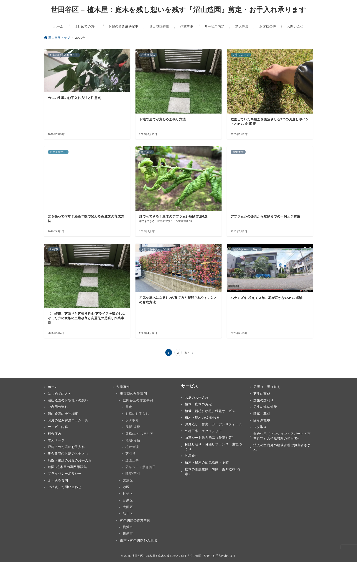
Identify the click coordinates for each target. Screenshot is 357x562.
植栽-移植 (132, 440)
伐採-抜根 (132, 427)
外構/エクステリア (139, 433)
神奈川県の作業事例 (135, 520)
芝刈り (130, 453)
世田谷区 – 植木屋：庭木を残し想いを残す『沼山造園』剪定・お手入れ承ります (178, 9)
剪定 (128, 407)
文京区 (128, 480)
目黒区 (128, 500)
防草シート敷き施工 (140, 467)
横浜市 (128, 527)
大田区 (128, 507)
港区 (126, 487)
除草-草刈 (132, 473)
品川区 (128, 513)
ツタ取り (132, 420)
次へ (187, 352)
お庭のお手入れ (137, 413)
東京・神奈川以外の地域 (138, 540)
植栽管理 (132, 447)
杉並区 (128, 493)
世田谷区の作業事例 (138, 400)
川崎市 (128, 533)
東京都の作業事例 (133, 393)
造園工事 (132, 460)
